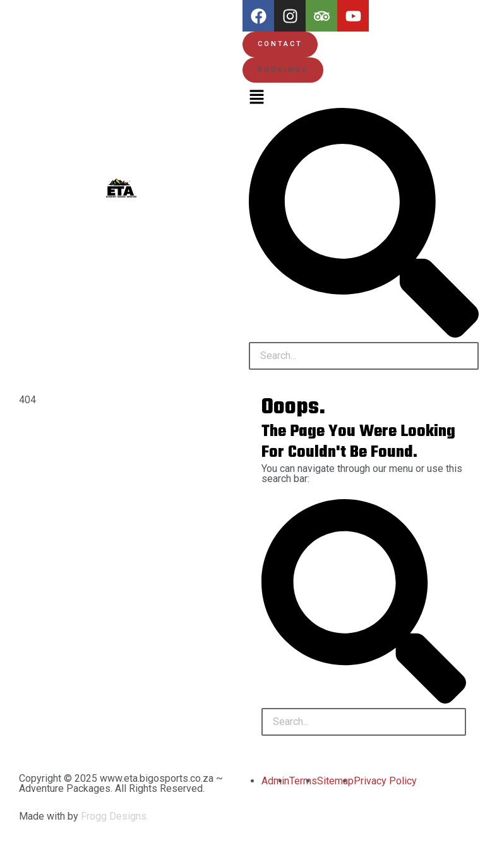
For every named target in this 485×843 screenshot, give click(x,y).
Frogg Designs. (114, 816)
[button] (282, 70)
